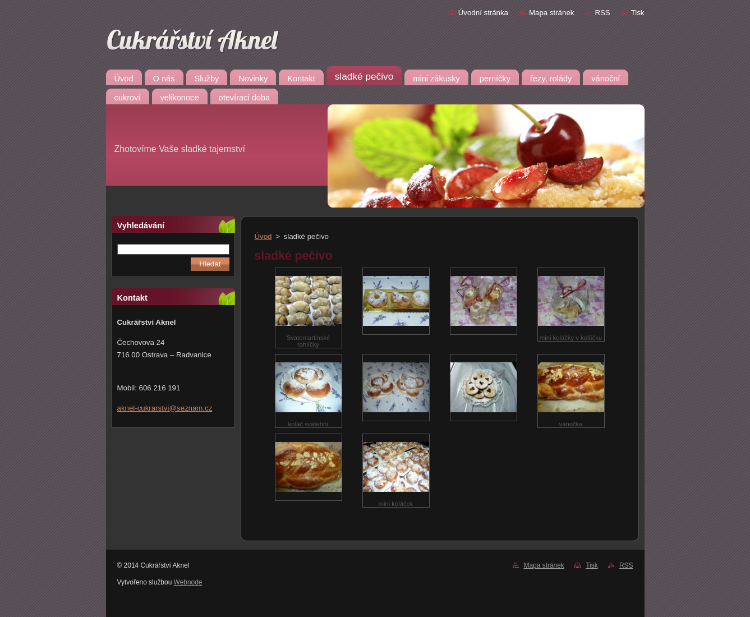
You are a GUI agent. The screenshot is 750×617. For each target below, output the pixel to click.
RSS (602, 12)
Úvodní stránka (483, 12)
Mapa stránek (551, 12)
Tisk (638, 12)
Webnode (188, 582)
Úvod (263, 236)
